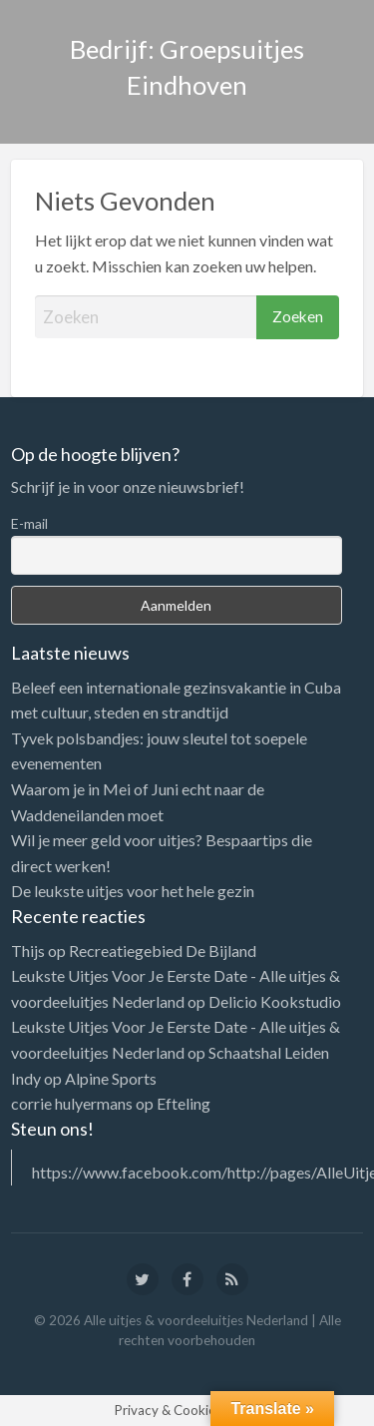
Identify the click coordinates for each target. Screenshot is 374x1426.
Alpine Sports (111, 1078)
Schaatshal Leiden (268, 1052)
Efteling (183, 1103)
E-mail (29, 523)
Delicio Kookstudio (274, 1001)
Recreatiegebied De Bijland (162, 950)
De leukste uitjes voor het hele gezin (132, 890)
